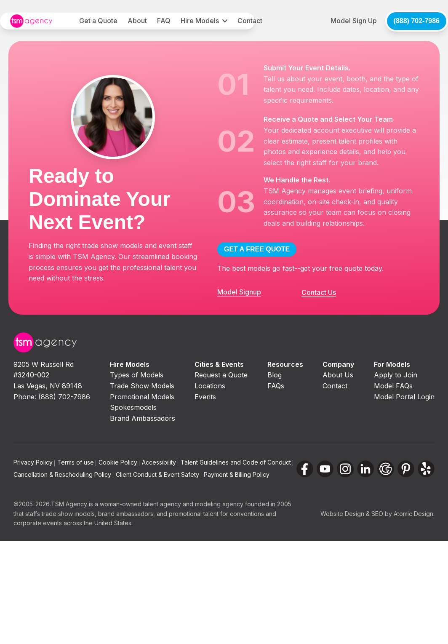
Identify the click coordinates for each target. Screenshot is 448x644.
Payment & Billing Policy (236, 474)
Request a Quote (221, 375)
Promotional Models (142, 397)
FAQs (275, 386)
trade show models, (69, 513)
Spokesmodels (133, 407)
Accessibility (160, 462)
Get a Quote (98, 20)
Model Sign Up (354, 20)
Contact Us (318, 292)
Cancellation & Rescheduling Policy (63, 474)
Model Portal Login (404, 397)
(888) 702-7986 (417, 20)
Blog (274, 375)
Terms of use (76, 462)
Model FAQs (393, 386)
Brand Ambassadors (142, 418)
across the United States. (98, 522)
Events (205, 397)
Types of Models (136, 375)
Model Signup (239, 292)
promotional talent (194, 513)
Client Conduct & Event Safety (158, 474)
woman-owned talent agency (140, 504)
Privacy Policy (34, 462)
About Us (338, 375)
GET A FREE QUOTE (257, 249)
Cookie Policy (119, 462)
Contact (249, 20)
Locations (210, 386)
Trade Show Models (142, 386)
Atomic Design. (414, 513)
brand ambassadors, (126, 513)
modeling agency (219, 504)
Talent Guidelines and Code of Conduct (237, 462)
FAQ (164, 20)
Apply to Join (395, 375)
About (137, 20)
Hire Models (200, 20)
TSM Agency (69, 504)
